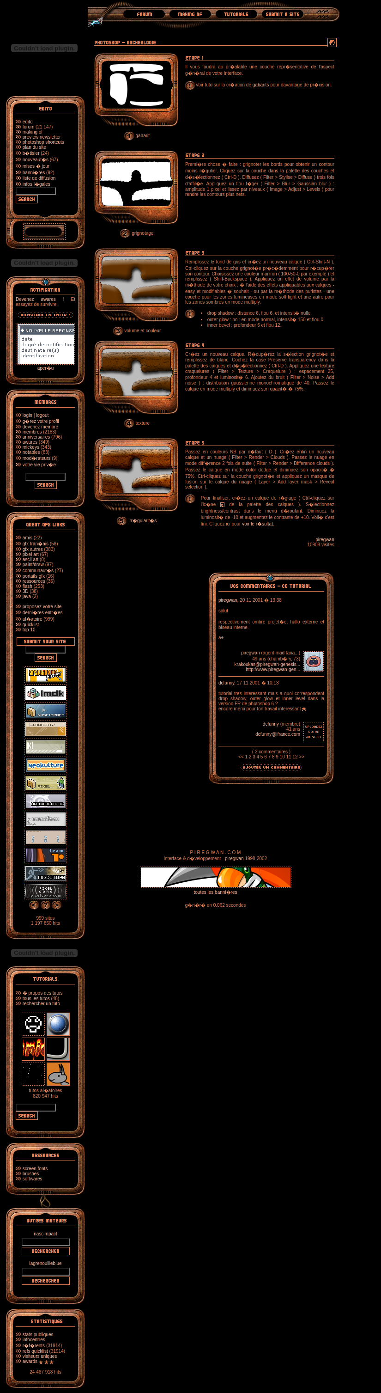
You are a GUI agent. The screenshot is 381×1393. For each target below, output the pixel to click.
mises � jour (36, 166)
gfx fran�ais (35, 543)
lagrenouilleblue (45, 1263)
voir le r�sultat (257, 523)
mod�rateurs (37, 458)
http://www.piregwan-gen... (273, 669)
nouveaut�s (35, 159)
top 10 (29, 629)
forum (29, 126)
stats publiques (38, 1334)
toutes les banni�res (215, 892)
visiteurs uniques (40, 1356)
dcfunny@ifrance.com (277, 734)
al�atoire (32, 619)
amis (27, 537)
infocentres (34, 1339)
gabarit (142, 135)
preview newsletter (42, 137)
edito (28, 121)
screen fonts (35, 1168)
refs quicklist (35, 1351)
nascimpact (45, 1233)
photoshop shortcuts (43, 142)
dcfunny (226, 682)
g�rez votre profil (41, 421)
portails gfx (34, 576)
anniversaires (36, 437)
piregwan (324, 539)
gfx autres (33, 549)
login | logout (36, 415)
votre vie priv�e (39, 464)
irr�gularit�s (142, 520)
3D (26, 591)
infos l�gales (36, 184)
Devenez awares (36, 299)
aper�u (46, 365)
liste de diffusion (39, 178)
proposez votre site (42, 606)
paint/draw (33, 564)
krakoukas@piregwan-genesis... (267, 664)
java (27, 596)
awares (30, 442)
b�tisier (31, 153)
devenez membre (40, 426)
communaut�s (38, 570)
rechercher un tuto (41, 1003)
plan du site (34, 147)
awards (30, 1361)
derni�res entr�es (43, 612)
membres (32, 431)
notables (31, 452)
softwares (32, 1178)
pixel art (31, 554)
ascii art (30, 559)
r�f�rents (34, 1345)
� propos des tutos (43, 993)
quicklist (31, 624)
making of (32, 131)
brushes (31, 1173)
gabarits (261, 84)
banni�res (34, 172)
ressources (34, 581)
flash (27, 586)
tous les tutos (36, 998)
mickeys (31, 447)
